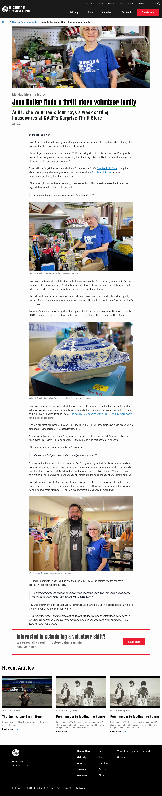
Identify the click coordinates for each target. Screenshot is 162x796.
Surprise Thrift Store (107, 168)
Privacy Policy (17, 761)
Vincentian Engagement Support (133, 751)
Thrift (101, 757)
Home (5, 22)
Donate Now (83, 751)
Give (90, 12)
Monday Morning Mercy (29, 95)
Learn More (134, 642)
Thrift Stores (91, 3)
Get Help (74, 12)
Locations (110, 3)
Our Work (126, 12)
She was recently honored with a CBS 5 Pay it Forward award (101, 413)
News (101, 3)
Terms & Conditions (20, 765)
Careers (141, 3)
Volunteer (107, 12)
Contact (121, 3)
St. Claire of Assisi (101, 172)
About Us (130, 3)
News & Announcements (24, 22)
